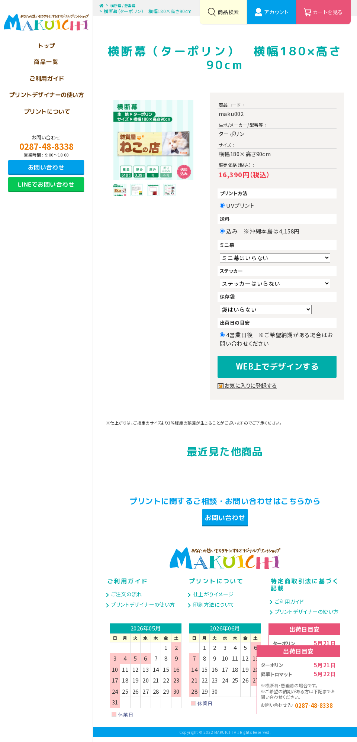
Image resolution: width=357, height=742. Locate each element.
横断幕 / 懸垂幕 (128, 5)
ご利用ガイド (127, 586)
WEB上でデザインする (277, 365)
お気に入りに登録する (252, 383)
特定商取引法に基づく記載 (305, 589)
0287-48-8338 (46, 146)
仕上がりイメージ (213, 599)
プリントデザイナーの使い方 (142, 609)
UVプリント (243, 205)
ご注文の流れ (126, 599)
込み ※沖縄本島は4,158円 (266, 231)
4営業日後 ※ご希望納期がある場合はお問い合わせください (276, 339)
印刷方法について (213, 609)
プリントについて (216, 586)
